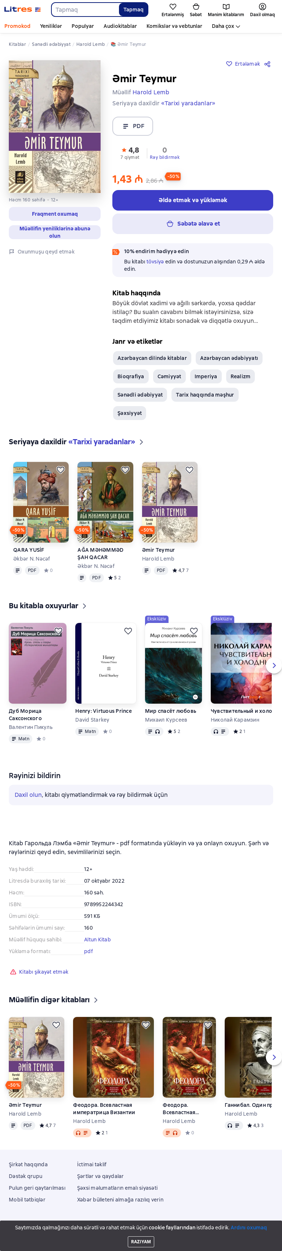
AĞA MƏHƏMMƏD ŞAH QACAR (100, 554)
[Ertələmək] (60, 470)
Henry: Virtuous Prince (103, 711)
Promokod (17, 26)
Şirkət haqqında (28, 1164)
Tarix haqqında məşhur (205, 394)
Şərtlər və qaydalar (100, 1176)
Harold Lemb (158, 558)
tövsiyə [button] (155, 261)
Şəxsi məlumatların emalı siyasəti (117, 1188)
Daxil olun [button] (28, 795)
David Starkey (92, 719)
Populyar (83, 26)
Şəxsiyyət (130, 413)
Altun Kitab (97, 939)
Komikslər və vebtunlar (174, 26)
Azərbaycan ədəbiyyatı (229, 358)
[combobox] (85, 9)
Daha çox (223, 26)
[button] (130, 152)
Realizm (241, 376)
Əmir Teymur (158, 550)
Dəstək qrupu (25, 1176)
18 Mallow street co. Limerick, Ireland (140, 1231)
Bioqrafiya (131, 376)
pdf (88, 951)
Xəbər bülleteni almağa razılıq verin (120, 1199)
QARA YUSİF (28, 550)
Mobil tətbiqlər (27, 1199)
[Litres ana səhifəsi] (22, 9)
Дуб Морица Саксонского (25, 715)
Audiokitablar (120, 26)
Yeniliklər (51, 26)
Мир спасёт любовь (170, 711)
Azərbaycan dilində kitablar (152, 358)
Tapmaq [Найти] (133, 9)
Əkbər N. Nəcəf (31, 558)
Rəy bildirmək (165, 157)
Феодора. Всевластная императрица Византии (104, 1109)
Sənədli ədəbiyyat (140, 394)
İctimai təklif (92, 1164)
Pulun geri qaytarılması (37, 1188)
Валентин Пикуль (31, 727)
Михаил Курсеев (166, 719)
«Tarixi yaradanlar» (188, 103)
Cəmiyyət (169, 376)
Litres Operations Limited (141, 1225)
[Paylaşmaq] (268, 64)
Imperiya (206, 376)
